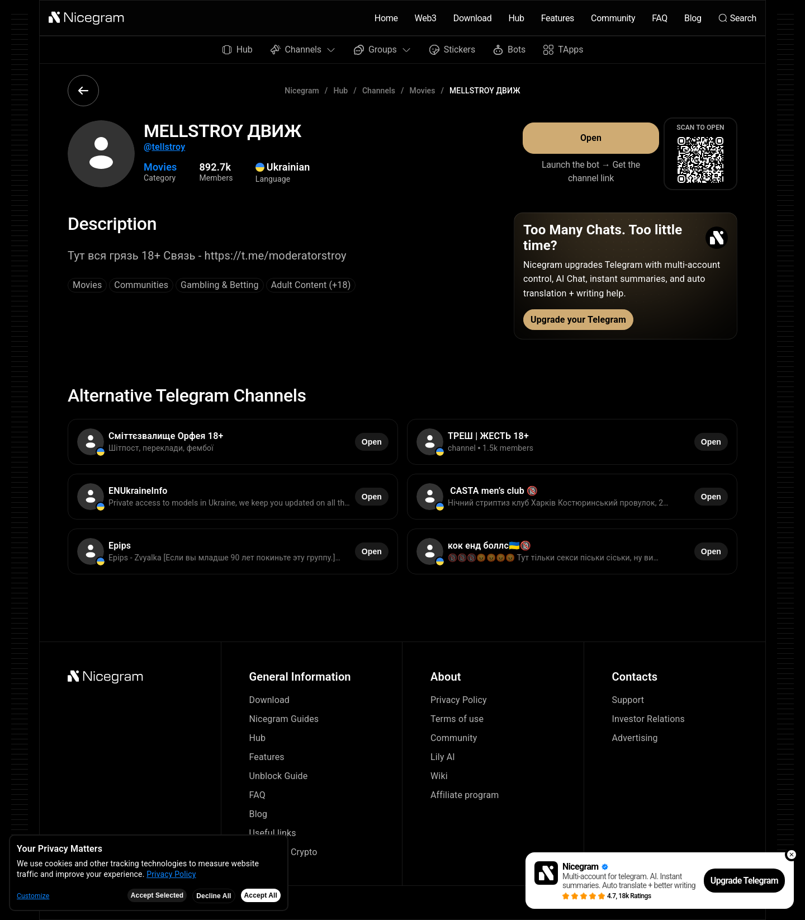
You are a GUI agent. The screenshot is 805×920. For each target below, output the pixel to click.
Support (628, 700)
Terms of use (457, 719)
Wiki (439, 776)
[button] (87, 18)
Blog (693, 18)
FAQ (659, 18)
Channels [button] (303, 49)
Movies (422, 90)
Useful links (272, 833)
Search (737, 18)
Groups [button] (382, 49)
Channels (378, 90)
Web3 (426, 18)
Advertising (635, 738)
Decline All (213, 896)
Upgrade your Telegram (578, 319)
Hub (516, 18)
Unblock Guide (278, 776)
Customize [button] (33, 896)
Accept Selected (157, 895)
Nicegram (302, 90)
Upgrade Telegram (744, 880)
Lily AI (442, 757)
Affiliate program (464, 795)
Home (386, 18)
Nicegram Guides (284, 719)
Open (591, 138)
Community (613, 18)
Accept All (260, 895)
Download (472, 18)
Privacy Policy (458, 700)
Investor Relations (648, 719)
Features (557, 18)
